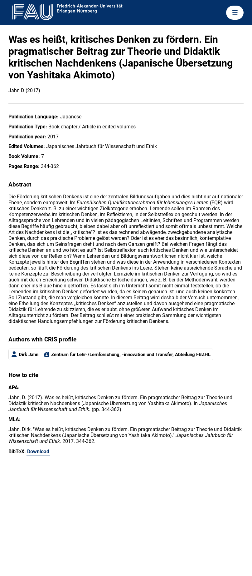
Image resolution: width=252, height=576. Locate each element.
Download (38, 451)
